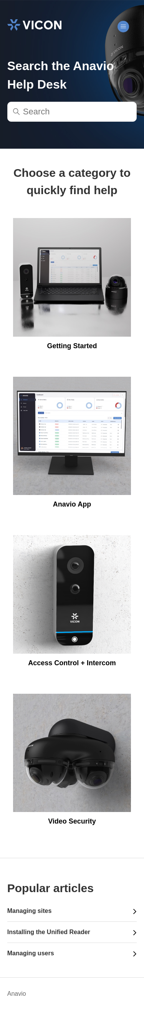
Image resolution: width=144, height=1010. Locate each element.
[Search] (72, 111)
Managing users (30, 953)
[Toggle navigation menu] (123, 26)
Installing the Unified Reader (48, 932)
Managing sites (29, 911)
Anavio (16, 993)
